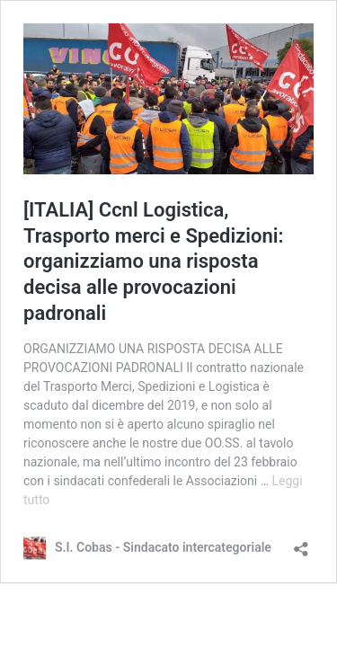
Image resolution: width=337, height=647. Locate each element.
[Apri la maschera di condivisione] (301, 543)
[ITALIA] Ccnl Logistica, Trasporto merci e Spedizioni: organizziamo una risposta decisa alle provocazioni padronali (153, 261)
